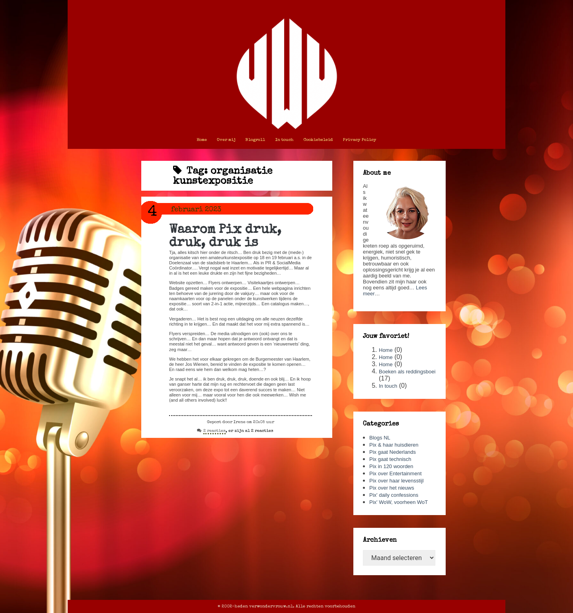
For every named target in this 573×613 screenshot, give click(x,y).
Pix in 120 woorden (391, 466)
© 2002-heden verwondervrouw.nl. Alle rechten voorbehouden (286, 606)
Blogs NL (379, 438)
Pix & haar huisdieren (394, 445)
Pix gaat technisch (390, 459)
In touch (284, 140)
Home (202, 140)
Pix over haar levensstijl (396, 481)
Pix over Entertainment (395, 473)
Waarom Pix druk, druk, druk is (225, 237)
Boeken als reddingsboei (407, 372)
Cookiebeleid (318, 140)
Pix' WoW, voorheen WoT (398, 502)
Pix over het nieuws (391, 488)
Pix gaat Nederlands (392, 452)
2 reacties (214, 431)
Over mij (226, 140)
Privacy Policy (359, 140)
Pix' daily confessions (393, 495)
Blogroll (255, 140)
